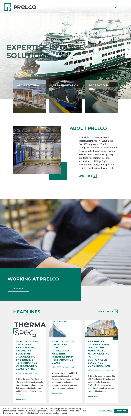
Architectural (33, 400)
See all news (105, 311)
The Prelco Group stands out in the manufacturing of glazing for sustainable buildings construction (99, 380)
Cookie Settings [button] (105, 411)
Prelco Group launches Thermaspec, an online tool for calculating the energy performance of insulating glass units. (27, 382)
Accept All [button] (120, 411)
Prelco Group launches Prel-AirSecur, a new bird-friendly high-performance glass (63, 379)
